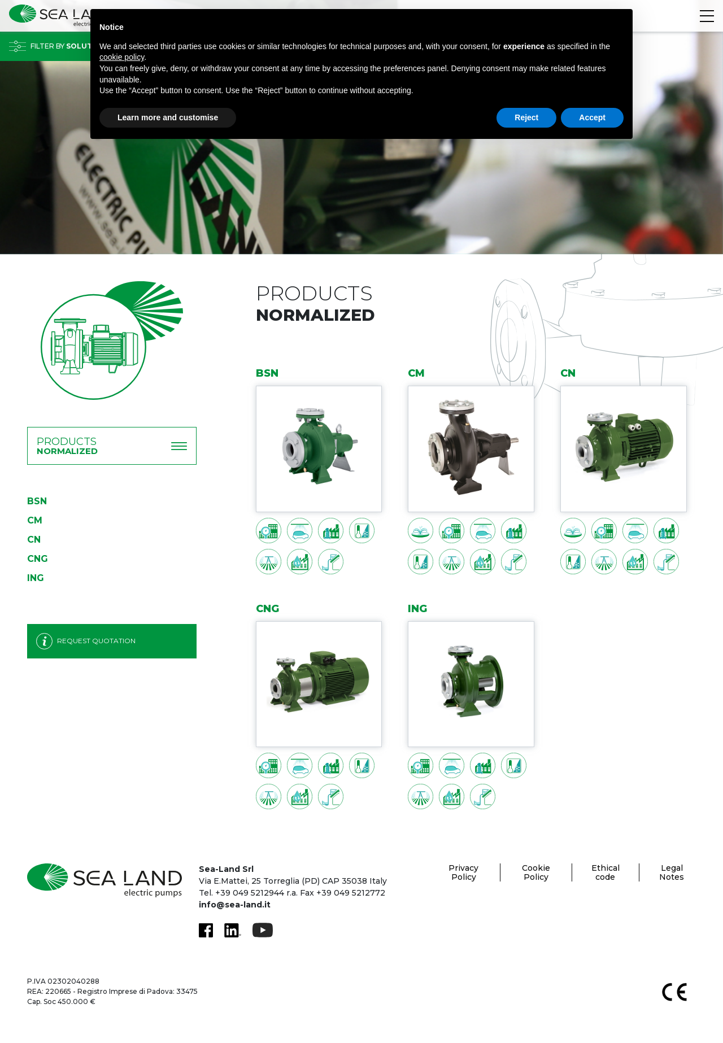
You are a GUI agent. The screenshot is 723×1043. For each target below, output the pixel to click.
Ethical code (605, 872)
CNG (37, 558)
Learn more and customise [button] (167, 117)
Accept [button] (592, 117)
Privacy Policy (463, 872)
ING (35, 578)
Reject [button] (526, 117)
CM (34, 520)
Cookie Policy (536, 872)
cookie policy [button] (121, 57)
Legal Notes (671, 872)
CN (34, 539)
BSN (37, 501)
